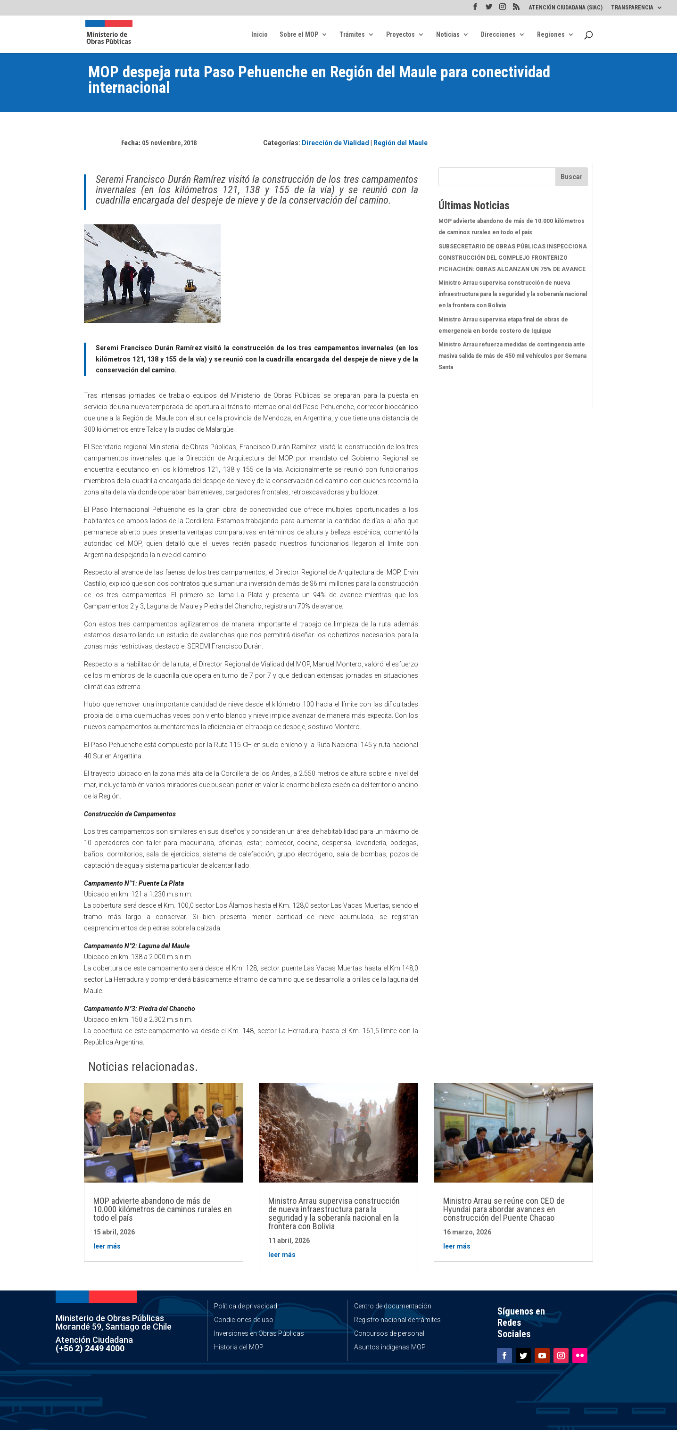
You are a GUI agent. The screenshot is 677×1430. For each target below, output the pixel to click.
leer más (107, 1246)
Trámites (352, 34)
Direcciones (498, 34)
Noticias (448, 34)
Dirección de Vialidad (335, 143)
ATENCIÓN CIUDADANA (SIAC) (566, 8)
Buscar (572, 177)
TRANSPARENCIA (632, 8)
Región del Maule (400, 143)
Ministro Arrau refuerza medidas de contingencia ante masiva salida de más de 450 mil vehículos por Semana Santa (512, 355)
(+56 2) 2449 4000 (90, 1348)
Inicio (259, 34)
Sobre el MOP (299, 34)
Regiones (551, 34)
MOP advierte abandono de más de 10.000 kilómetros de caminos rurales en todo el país (162, 1209)
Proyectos (400, 34)
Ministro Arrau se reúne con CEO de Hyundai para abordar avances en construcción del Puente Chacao (504, 1209)
